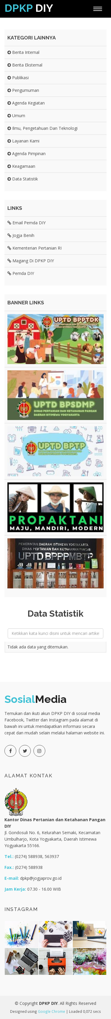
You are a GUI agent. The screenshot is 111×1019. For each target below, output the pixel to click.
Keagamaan (21, 166)
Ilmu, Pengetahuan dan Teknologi (42, 128)
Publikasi (18, 77)
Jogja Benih (20, 235)
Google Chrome (51, 1011)
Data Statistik (22, 179)
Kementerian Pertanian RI (34, 248)
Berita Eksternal (24, 65)
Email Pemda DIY (26, 222)
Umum (16, 115)
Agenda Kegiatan (26, 103)
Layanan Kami (23, 141)
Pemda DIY (20, 273)
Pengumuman (23, 90)
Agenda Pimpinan (26, 153)
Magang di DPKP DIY (30, 260)
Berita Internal (23, 52)
